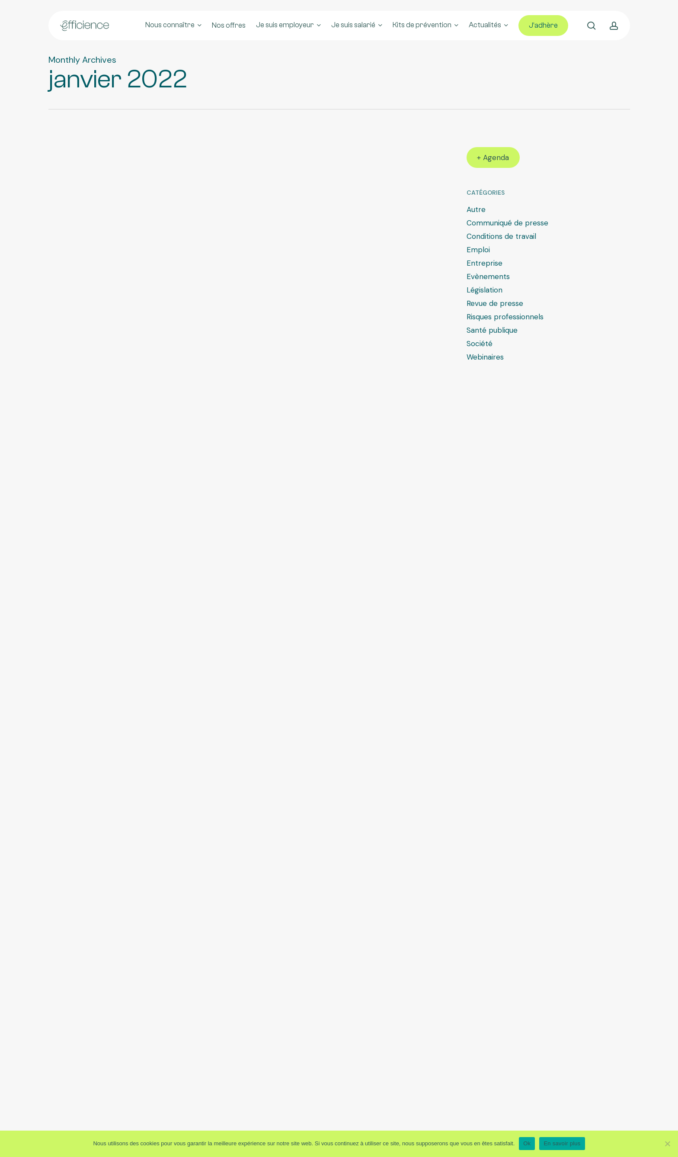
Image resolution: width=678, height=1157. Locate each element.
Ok (527, 1143)
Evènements (488, 276)
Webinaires (485, 357)
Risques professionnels (505, 316)
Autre (476, 209)
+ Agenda (493, 157)
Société (480, 343)
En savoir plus (562, 1143)
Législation (484, 290)
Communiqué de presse (507, 223)
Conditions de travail (501, 236)
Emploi (478, 249)
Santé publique (492, 330)
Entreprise (484, 263)
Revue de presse (495, 303)
